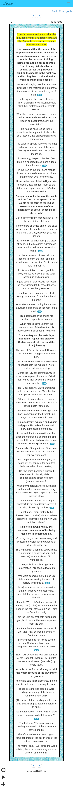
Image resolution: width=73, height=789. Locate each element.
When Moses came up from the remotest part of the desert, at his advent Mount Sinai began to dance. (36, 327)
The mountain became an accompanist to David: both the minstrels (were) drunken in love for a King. (36, 365)
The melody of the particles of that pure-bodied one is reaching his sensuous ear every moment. (37, 451)
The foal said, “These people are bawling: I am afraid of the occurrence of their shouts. (36, 726)
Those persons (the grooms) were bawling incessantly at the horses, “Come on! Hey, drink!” (36, 692)
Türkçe (61, 11)
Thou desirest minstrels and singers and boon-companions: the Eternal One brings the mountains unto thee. (36, 414)
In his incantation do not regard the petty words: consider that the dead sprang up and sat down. (36, 273)
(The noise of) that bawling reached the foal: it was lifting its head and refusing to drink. (36, 703)
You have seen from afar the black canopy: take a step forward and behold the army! (36, 296)
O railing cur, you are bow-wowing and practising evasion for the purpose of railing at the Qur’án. (36, 541)
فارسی (69, 11)
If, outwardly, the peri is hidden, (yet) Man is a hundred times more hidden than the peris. (36, 162)
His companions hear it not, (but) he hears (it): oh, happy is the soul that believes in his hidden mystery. (36, 463)
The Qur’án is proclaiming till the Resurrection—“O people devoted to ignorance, (36, 568)
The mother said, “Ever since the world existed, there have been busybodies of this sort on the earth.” (36, 749)
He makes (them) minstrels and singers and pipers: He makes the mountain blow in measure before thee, (36, 425)
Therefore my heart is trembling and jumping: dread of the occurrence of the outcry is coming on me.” (36, 737)
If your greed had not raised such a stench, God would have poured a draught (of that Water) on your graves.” (36, 643)
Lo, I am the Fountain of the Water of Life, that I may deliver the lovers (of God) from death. (36, 631)
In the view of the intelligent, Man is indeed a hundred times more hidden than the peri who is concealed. (36, 173)
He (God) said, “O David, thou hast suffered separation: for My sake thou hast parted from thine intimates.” (36, 391)
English (54, 11)
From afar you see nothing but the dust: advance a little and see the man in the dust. (36, 308)
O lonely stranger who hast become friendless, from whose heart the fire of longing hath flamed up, (36, 402)
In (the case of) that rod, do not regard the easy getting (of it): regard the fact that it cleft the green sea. (36, 285)
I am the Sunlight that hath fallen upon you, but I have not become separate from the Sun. (36, 620)
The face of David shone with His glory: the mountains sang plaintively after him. (36, 353)
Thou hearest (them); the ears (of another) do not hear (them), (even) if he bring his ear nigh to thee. (36, 504)
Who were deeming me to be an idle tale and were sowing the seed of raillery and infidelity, (36, 579)
